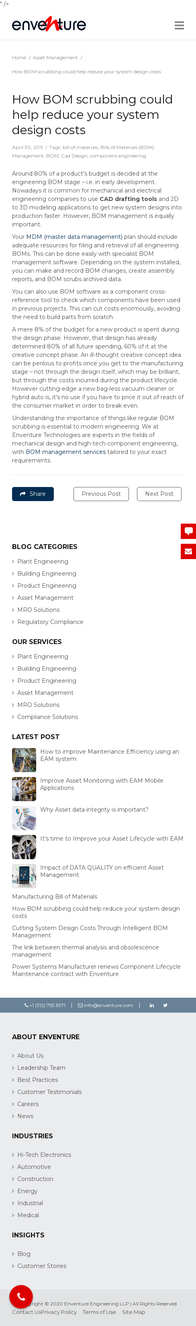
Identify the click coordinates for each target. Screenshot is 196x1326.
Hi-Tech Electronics (44, 1154)
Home (19, 57)
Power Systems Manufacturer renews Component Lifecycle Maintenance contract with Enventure (96, 970)
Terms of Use (99, 1312)
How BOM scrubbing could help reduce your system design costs (96, 912)
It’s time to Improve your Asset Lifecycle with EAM (112, 838)
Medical (28, 1215)
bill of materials (80, 147)
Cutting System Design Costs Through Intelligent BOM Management (90, 931)
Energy (27, 1191)
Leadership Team (41, 1067)
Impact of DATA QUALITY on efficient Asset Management (102, 871)
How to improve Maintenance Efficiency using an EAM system (109, 755)
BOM (52, 156)
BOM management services (66, 452)
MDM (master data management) (74, 236)
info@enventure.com (105, 1005)
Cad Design (74, 156)
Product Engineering (46, 585)
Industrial (30, 1203)
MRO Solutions (38, 609)
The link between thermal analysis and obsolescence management (85, 951)
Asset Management (55, 57)
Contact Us (26, 1312)
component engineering (118, 156)
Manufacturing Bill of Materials (54, 896)
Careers (28, 1104)
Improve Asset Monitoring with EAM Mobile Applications (101, 784)
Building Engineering (46, 573)
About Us (30, 1055)
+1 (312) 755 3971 (44, 1005)
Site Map (133, 1312)
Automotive (34, 1167)
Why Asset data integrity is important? (94, 809)
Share (33, 493)
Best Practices (37, 1080)
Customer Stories (41, 1266)
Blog (24, 1254)
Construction (35, 1179)
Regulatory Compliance (50, 622)
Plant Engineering (42, 561)
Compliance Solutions (47, 717)
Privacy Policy (59, 1312)
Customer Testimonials (49, 1092)
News (25, 1116)
